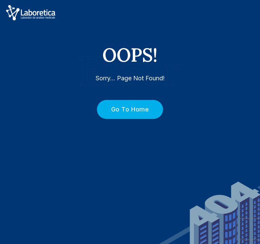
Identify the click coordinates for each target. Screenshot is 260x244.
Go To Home (126, 109)
